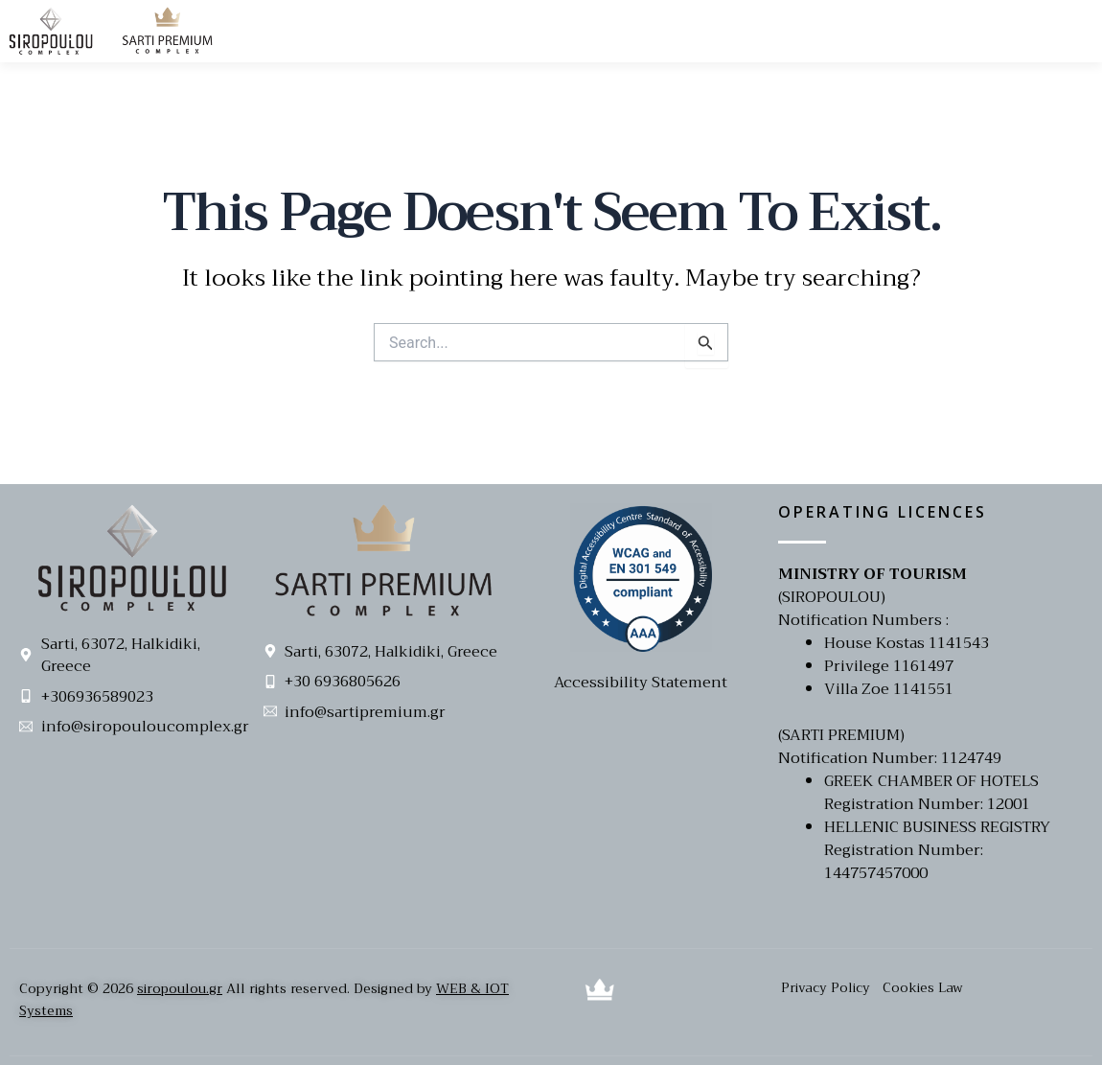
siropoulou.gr (180, 989)
